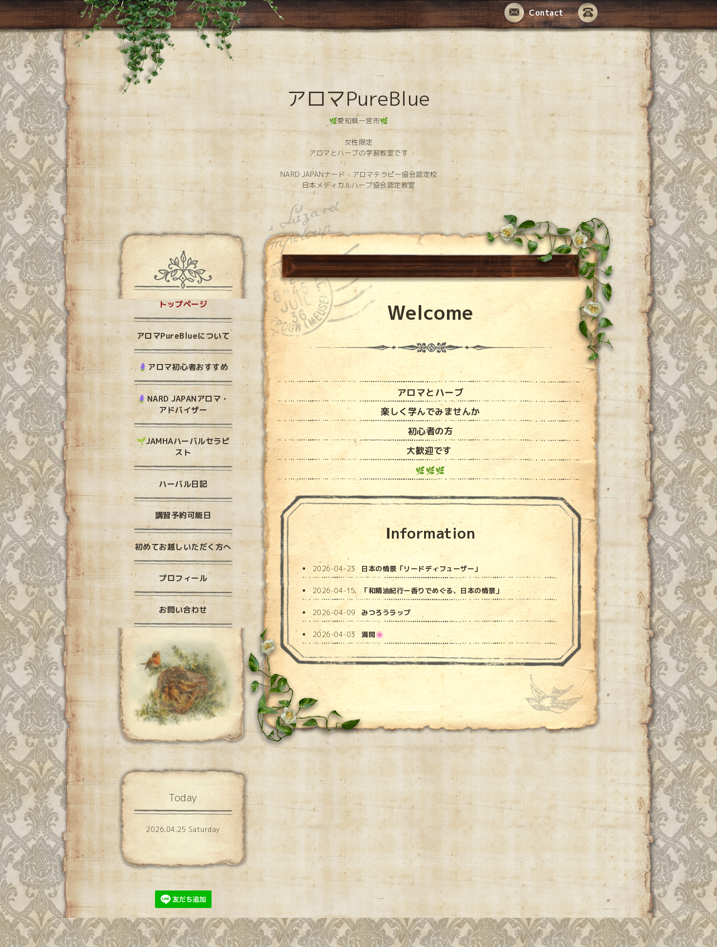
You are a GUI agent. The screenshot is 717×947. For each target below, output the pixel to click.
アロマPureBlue (358, 98)
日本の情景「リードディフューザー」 (421, 568)
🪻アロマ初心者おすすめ (183, 367)
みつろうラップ (386, 612)
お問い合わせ (183, 609)
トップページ (183, 304)
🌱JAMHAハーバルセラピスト (183, 447)
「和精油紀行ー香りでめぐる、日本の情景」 (432, 590)
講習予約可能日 (183, 515)
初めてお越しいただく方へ (183, 546)
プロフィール (183, 578)
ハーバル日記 (183, 484)
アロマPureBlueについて (183, 335)
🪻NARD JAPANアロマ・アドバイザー (183, 404)
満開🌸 (372, 634)
